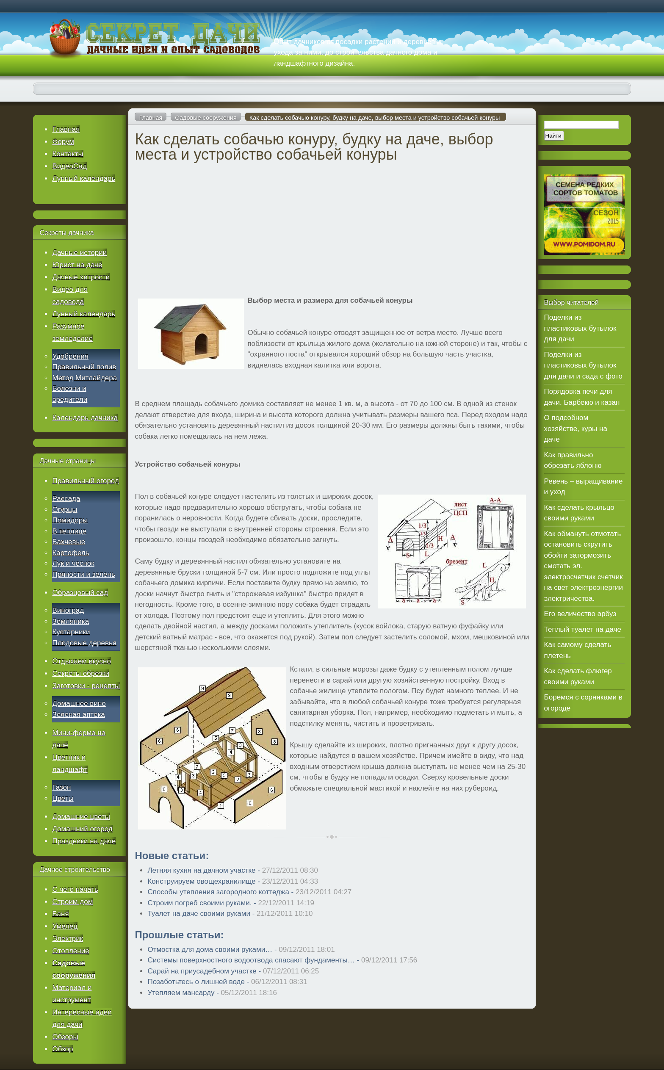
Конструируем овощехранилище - (232, 881)
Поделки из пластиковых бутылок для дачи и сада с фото (583, 365)
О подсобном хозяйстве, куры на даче (575, 428)
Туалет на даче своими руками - (230, 914)
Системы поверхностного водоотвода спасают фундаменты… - (282, 960)
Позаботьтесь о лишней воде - (227, 982)
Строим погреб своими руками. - (230, 903)
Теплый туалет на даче (582, 629)
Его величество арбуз (580, 614)
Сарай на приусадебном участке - (233, 971)
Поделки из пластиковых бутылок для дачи (580, 328)
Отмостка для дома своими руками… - (241, 950)
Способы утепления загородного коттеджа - (249, 892)
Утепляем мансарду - (212, 993)
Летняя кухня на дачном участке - (232, 870)
